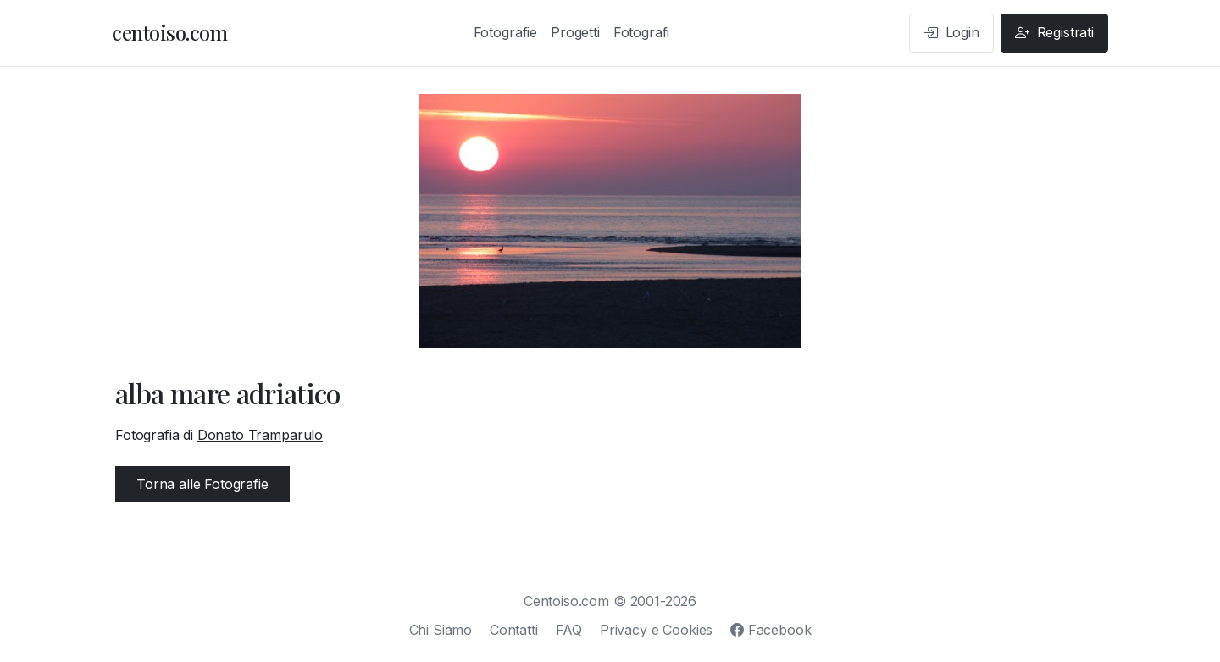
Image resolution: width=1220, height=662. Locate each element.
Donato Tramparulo (260, 434)
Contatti (514, 629)
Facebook (770, 629)
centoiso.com (169, 32)
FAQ (569, 629)
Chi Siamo (441, 629)
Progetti (575, 32)
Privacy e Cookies (656, 629)
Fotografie (505, 32)
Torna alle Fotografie (202, 484)
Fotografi (641, 32)
